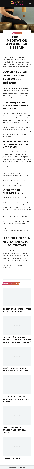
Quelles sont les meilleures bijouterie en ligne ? (17, 310)
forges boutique (11, 458)
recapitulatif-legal (21, 467)
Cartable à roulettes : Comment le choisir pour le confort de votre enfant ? (17, 339)
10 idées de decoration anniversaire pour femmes (16, 369)
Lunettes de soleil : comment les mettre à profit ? (14, 430)
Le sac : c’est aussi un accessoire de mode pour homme (16, 399)
